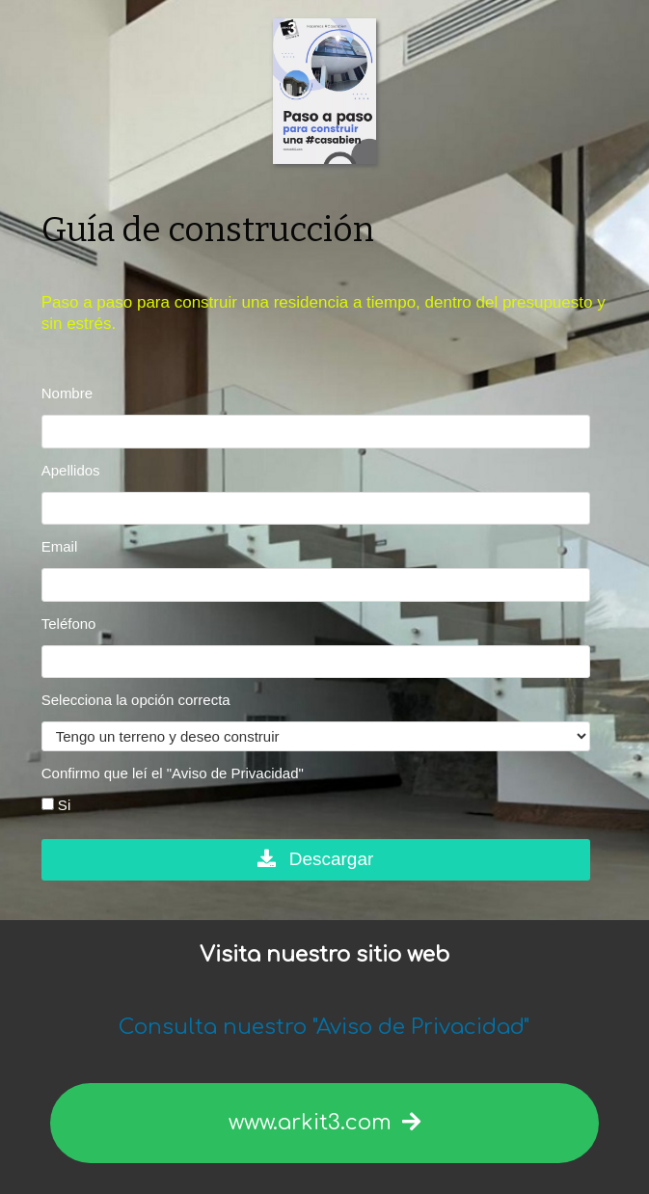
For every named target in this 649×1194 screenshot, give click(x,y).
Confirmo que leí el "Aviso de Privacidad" (172, 773)
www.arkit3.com (324, 1122)
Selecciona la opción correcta (135, 700)
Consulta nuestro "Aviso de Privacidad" (324, 1027)
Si (56, 805)
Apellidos (70, 470)
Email (59, 546)
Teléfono (68, 623)
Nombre (67, 393)
